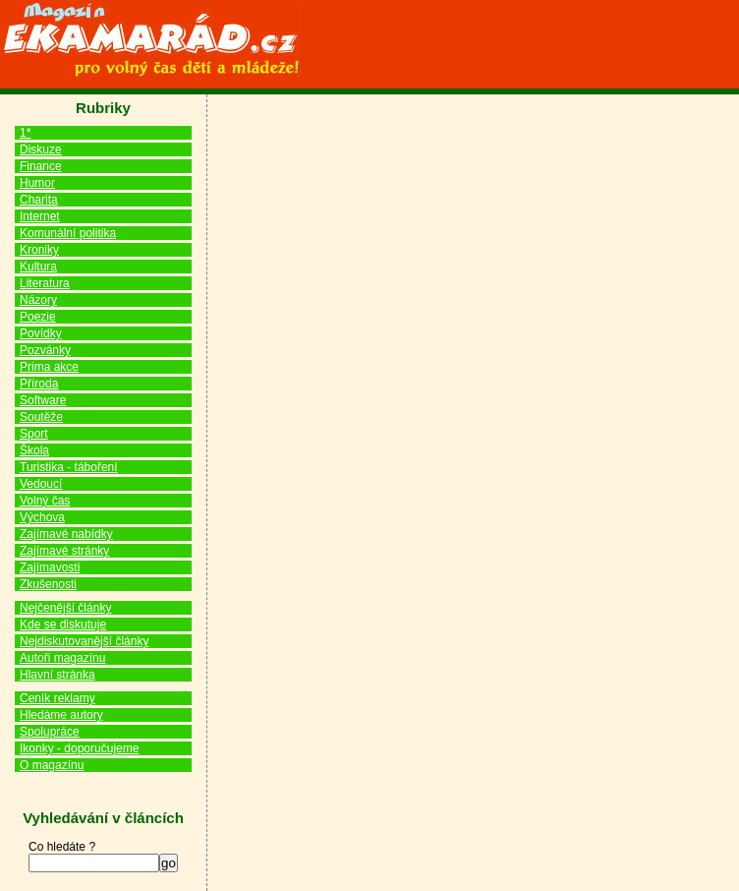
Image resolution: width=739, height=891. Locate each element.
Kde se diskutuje (63, 624)
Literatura (45, 283)
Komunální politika (68, 233)
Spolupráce (50, 732)
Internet (40, 216)
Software (43, 400)
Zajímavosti (50, 567)
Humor (37, 183)
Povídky (41, 333)
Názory (38, 300)
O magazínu (52, 765)
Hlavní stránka (57, 675)
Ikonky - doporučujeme (79, 748)
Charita (39, 200)
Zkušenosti (48, 584)
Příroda (39, 383)
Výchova (42, 517)
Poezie (38, 317)
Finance (41, 166)
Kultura (38, 266)
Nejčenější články (65, 608)
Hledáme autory (61, 715)
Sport (34, 434)
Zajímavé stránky (64, 551)
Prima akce (49, 367)
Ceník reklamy (57, 698)
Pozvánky (45, 350)
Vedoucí (41, 484)
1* (25, 133)
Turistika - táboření (69, 467)
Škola (34, 450)
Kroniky (39, 250)
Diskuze (41, 149)
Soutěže (41, 417)
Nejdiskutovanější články (84, 641)
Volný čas (45, 500)
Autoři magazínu (62, 658)
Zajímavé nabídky (66, 534)
